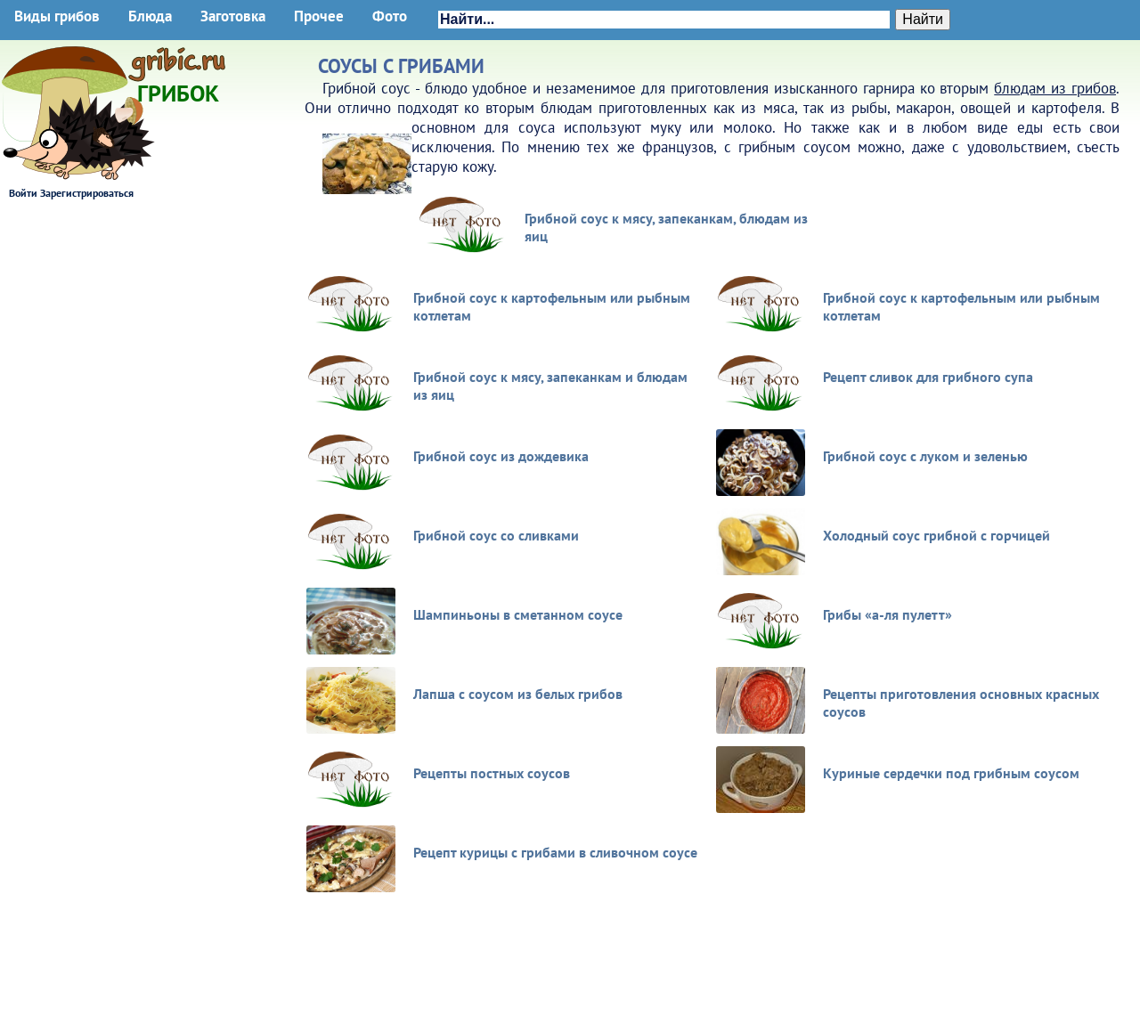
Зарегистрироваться (87, 192)
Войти (23, 192)
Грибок (178, 87)
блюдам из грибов (1055, 88)
